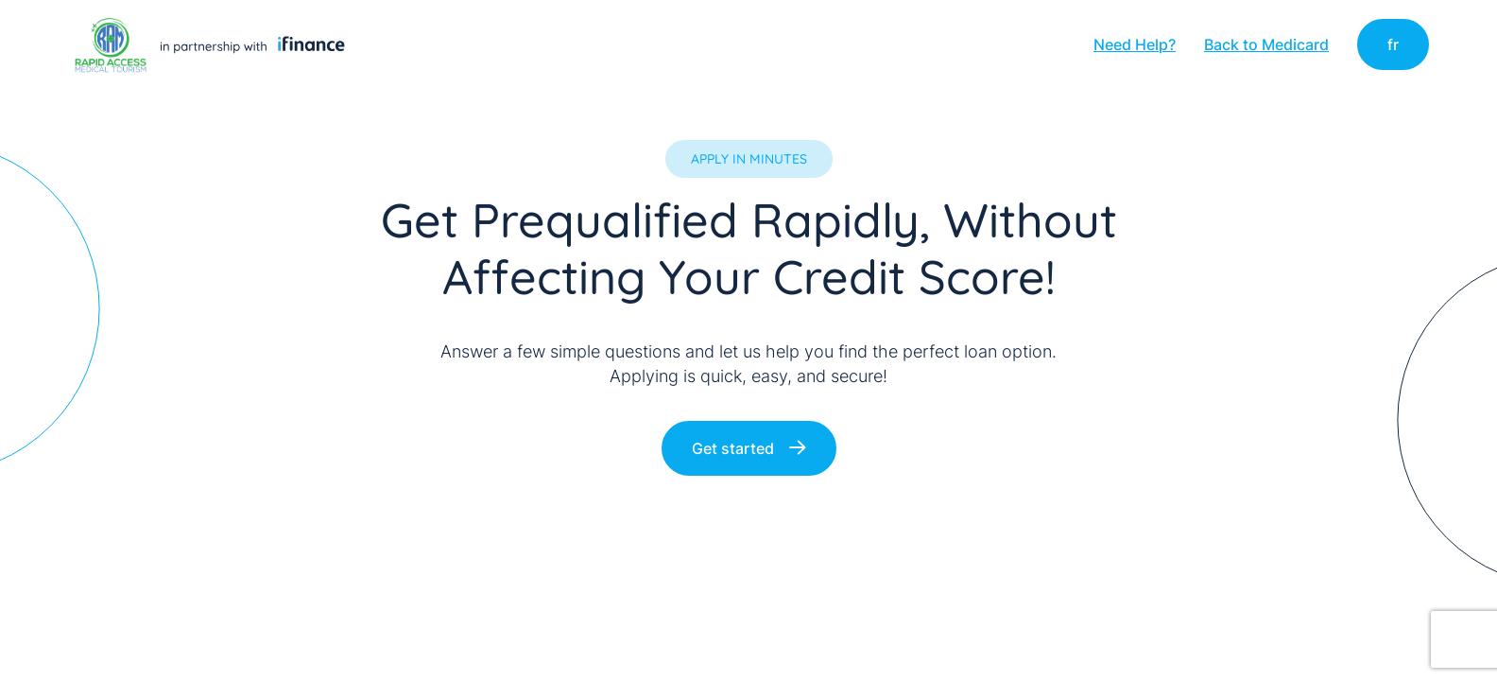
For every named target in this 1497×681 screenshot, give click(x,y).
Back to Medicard (1266, 44)
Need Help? (1134, 44)
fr (1393, 44)
